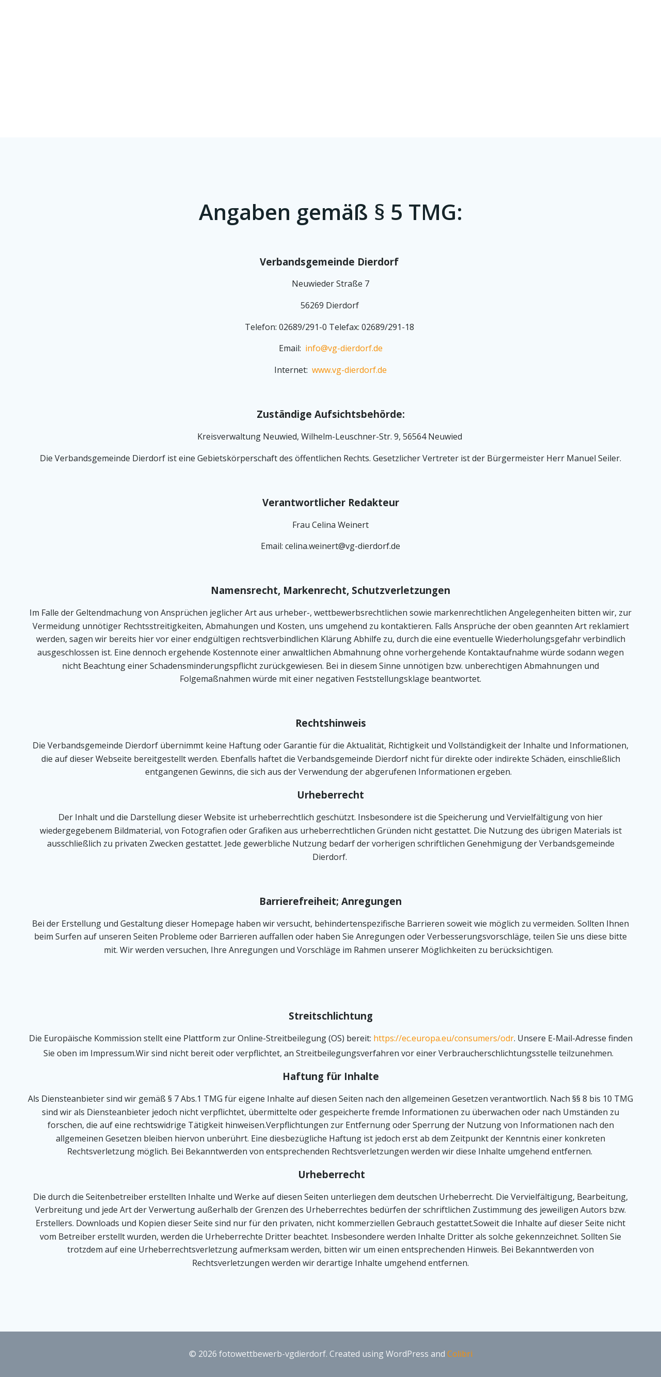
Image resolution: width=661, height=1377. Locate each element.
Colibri (460, 1353)
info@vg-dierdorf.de (344, 348)
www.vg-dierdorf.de (349, 369)
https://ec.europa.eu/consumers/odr (443, 1038)
